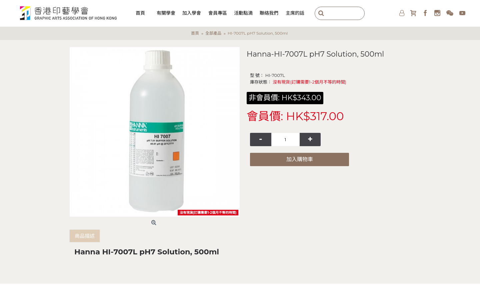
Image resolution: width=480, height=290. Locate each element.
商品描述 (85, 236)
